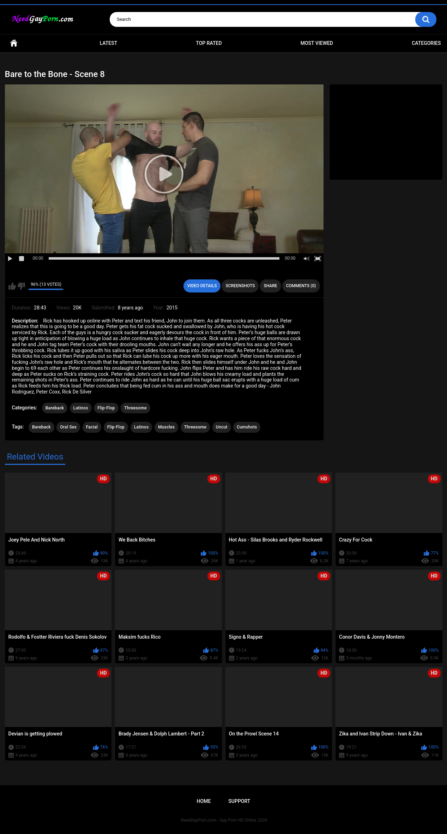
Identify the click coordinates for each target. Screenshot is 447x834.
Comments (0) (301, 285)
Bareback (55, 408)
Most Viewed (317, 43)
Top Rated (209, 43)
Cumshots (247, 427)
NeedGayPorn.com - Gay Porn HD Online (218, 820)
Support (239, 801)
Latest (108, 43)
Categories (426, 43)
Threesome (135, 408)
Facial (92, 427)
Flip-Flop (106, 408)
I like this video (12, 286)
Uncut (222, 427)
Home (14, 43)
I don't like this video (21, 286)
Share (270, 285)
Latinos (80, 408)
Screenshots (240, 285)
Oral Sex (68, 427)
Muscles (166, 427)
